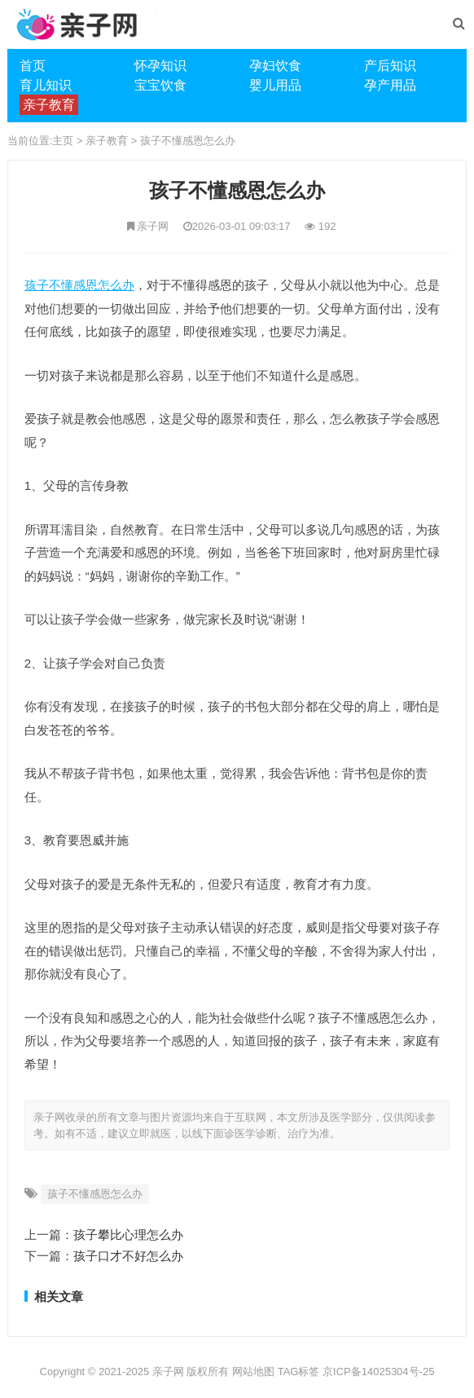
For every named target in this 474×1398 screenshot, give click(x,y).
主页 (62, 141)
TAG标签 (299, 1371)
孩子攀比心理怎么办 (128, 1234)
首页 (33, 66)
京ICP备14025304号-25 (378, 1371)
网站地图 (253, 1371)
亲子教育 (107, 141)
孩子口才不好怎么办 (128, 1256)
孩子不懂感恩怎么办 (187, 141)
